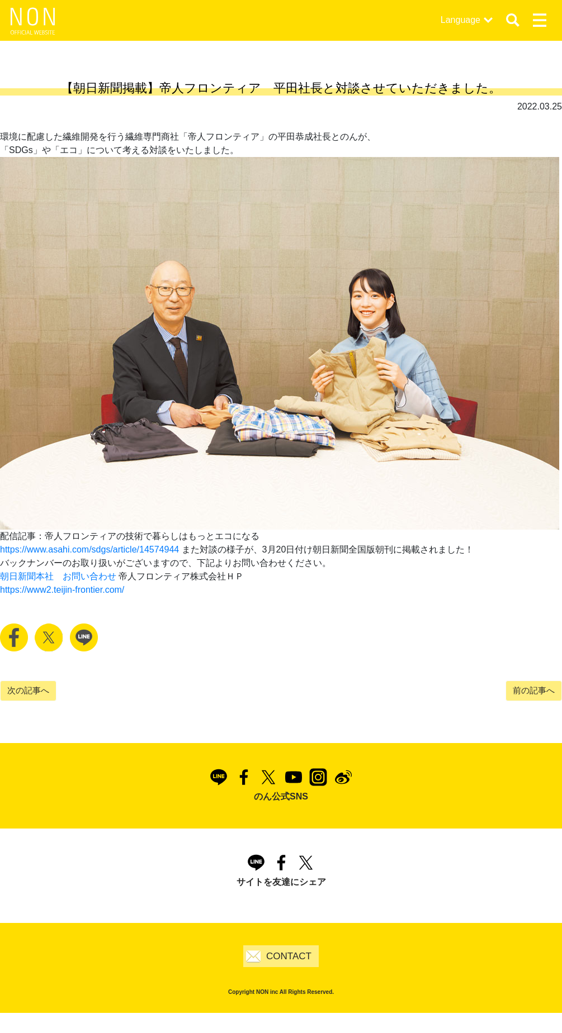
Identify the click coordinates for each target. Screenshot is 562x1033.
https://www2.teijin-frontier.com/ (62, 589)
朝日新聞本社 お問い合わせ (58, 576)
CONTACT (288, 956)
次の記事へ (28, 690)
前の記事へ (534, 690)
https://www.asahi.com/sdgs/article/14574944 (89, 549)
